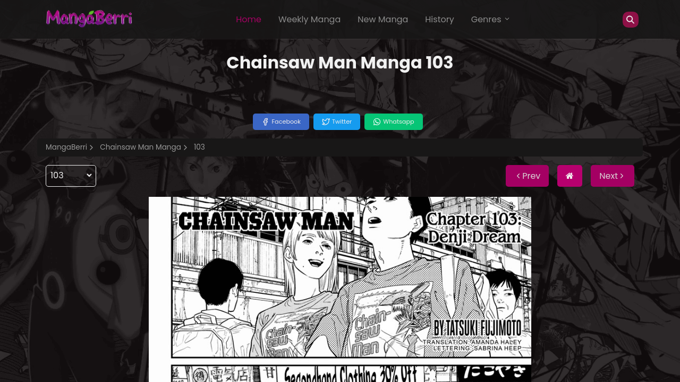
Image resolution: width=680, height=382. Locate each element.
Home (248, 19)
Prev (527, 176)
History (439, 19)
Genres (491, 19)
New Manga (383, 19)
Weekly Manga (309, 19)
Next (612, 176)
